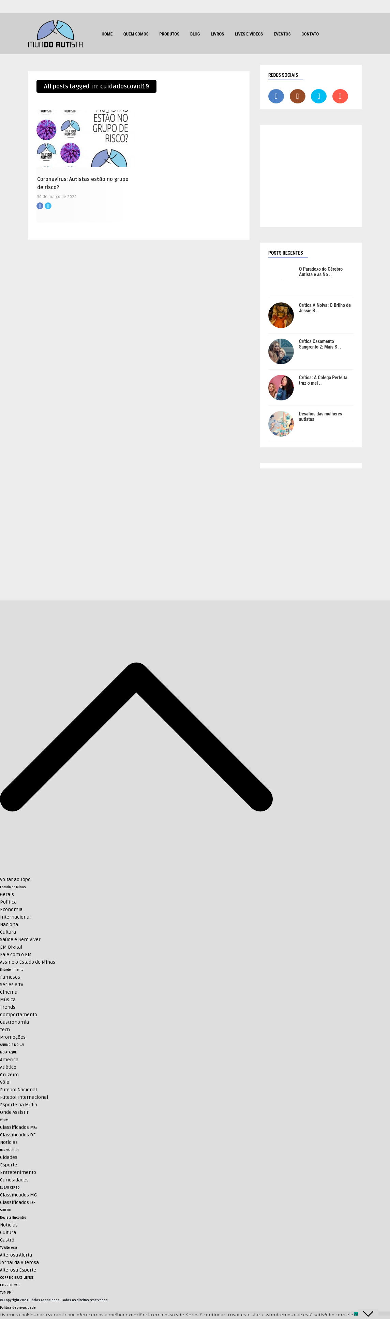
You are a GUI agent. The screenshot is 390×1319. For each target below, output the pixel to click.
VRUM (4, 1120)
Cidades (8, 1157)
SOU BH (5, 1210)
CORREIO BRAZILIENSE (16, 1278)
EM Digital (11, 947)
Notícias (9, 1142)
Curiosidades (14, 1180)
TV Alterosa (8, 1248)
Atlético (8, 1067)
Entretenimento (12, 970)
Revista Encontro (13, 1218)
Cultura (8, 932)
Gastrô (7, 1240)
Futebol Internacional (24, 1097)
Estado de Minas (13, 887)
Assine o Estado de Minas (27, 962)
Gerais (7, 894)
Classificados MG (18, 1127)
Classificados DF (17, 1135)
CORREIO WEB (10, 1285)
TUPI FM (6, 1293)
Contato (310, 34)
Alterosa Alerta (16, 1255)
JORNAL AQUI (9, 1150)
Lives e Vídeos (249, 34)
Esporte (8, 1165)
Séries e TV (11, 985)
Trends (7, 1007)
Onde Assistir (14, 1112)
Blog (195, 34)
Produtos (169, 34)
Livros (217, 34)
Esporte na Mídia (18, 1105)
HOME (107, 34)
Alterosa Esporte (18, 1270)
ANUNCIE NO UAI (12, 1045)
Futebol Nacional (18, 1090)
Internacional (15, 917)
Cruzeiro (9, 1075)
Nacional (9, 924)
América (9, 1060)
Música (8, 1000)
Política (8, 902)
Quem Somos (136, 34)
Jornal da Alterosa (19, 1262)
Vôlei (5, 1082)
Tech (5, 1030)
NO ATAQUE (8, 1052)
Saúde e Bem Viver (20, 939)
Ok (357, 1315)
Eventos (282, 34)
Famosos (10, 977)
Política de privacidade (17, 1308)
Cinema (8, 992)
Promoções (13, 1037)
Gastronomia (14, 1022)
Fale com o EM (16, 955)
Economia (11, 909)
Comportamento (18, 1015)
